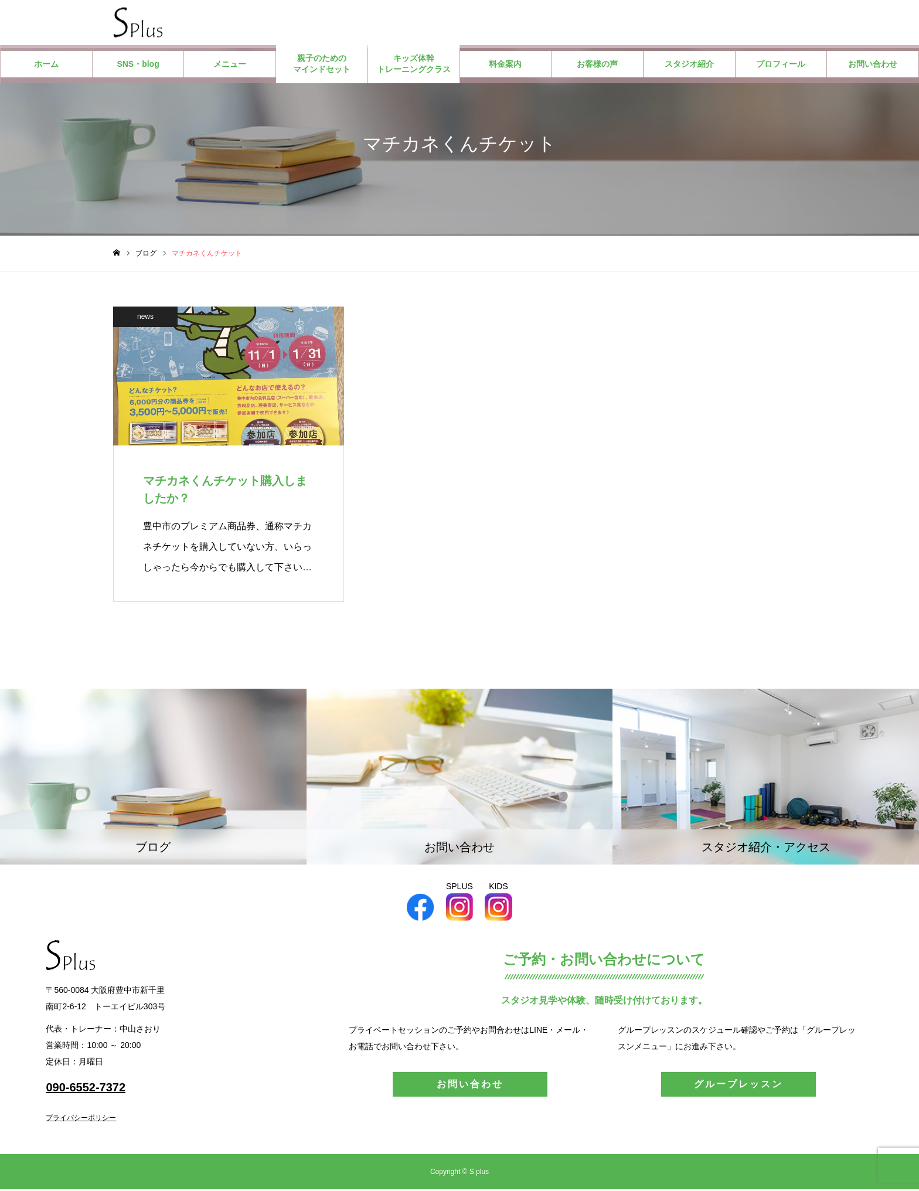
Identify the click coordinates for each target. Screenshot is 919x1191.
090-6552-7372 (85, 1089)
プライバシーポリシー (81, 1119)
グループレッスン (738, 1086)
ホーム (46, 65)
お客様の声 (597, 65)
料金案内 (505, 65)
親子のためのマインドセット (321, 65)
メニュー (229, 65)
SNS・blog (138, 65)
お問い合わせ (872, 65)
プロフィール (780, 65)
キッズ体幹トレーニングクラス (414, 65)
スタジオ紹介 (689, 65)
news (145, 318)
